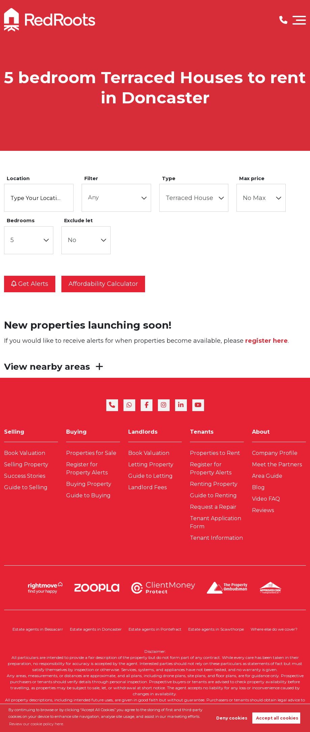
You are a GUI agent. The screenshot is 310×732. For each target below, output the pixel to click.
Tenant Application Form (215, 522)
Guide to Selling (26, 487)
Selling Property (26, 464)
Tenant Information (216, 538)
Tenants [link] (202, 432)
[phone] (112, 405)
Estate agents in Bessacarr (37, 629)
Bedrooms (21, 221)
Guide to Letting (150, 476)
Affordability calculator (103, 284)
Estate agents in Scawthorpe (216, 629)
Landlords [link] (143, 432)
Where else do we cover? (274, 629)
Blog (258, 487)
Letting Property (150, 464)
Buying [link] (76, 432)
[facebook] (146, 405)
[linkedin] (181, 405)
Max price (251, 178)
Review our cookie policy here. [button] (36, 724)
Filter (91, 178)
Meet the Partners (277, 464)
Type (168, 178)
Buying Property (88, 484)
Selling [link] (14, 432)
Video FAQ (266, 499)
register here (266, 340)
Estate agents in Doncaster (96, 629)
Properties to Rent (215, 453)
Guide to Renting (213, 495)
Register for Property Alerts (87, 468)
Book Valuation (24, 453)
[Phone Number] (283, 20)
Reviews (263, 510)
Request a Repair (213, 507)
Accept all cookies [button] (277, 718)
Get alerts (29, 284)
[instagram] (164, 405)
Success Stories (24, 476)
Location (18, 178)
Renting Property (213, 484)
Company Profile (275, 453)
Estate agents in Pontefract (155, 629)
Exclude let (78, 221)
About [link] (261, 432)
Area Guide (267, 476)
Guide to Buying (88, 495)
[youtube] (198, 405)
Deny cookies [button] (231, 718)
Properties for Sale (91, 453)
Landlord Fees (147, 487)
